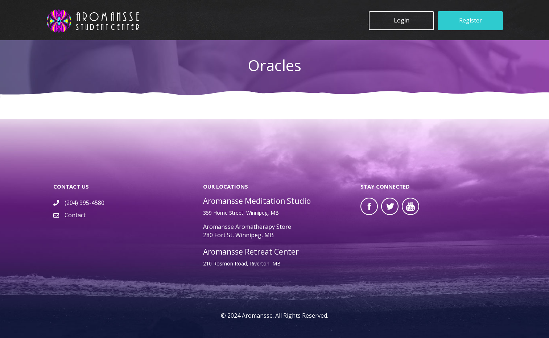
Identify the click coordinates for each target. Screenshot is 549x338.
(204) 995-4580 (84, 203)
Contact (75, 215)
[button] (401, 20)
